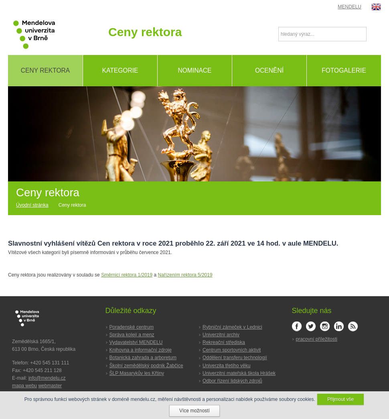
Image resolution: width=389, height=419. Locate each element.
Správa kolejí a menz (131, 335)
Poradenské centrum (131, 327)
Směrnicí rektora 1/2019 (126, 275)
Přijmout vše (340, 399)
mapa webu (24, 385)
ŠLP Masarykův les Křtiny (136, 373)
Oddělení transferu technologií (235, 357)
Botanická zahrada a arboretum (142, 357)
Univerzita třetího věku (226, 365)
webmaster (50, 385)
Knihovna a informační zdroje (140, 350)
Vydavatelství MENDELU (136, 342)
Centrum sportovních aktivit (232, 350)
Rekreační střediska (224, 342)
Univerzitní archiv (221, 335)
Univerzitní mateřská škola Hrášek (239, 373)
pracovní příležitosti (316, 339)
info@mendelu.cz (47, 378)
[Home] (35, 205)
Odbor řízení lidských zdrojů (232, 381)
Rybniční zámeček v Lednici (232, 327)
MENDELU (349, 7)
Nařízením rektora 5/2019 (185, 275)
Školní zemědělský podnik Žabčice (146, 365)
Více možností (194, 410)
